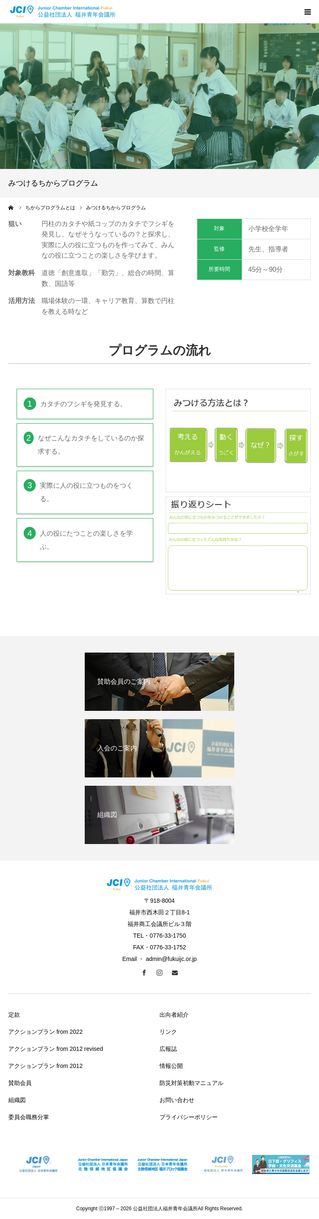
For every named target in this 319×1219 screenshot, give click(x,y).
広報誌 (168, 1048)
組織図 (17, 1100)
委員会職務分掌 (28, 1117)
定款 (14, 1014)
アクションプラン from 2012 (45, 1066)
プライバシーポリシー (189, 1117)
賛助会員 (20, 1083)
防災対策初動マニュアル (191, 1083)
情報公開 (171, 1066)
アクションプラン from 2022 (45, 1031)
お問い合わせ (177, 1100)
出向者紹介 (174, 1014)
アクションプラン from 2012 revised (55, 1048)
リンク (168, 1031)
